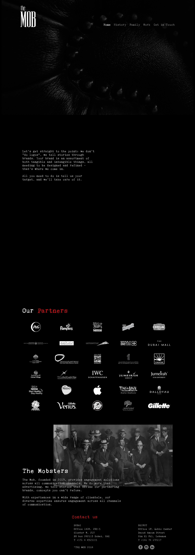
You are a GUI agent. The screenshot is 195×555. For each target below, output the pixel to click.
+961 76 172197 (151, 540)
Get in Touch (164, 24)
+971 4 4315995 (87, 540)
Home (107, 24)
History (120, 24)
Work (146, 24)
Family (134, 24)
